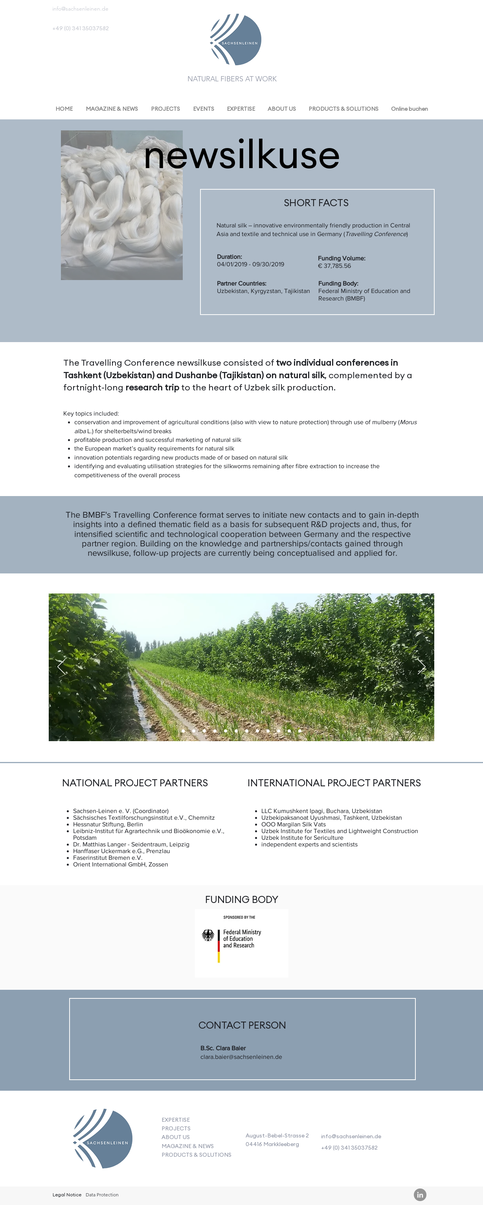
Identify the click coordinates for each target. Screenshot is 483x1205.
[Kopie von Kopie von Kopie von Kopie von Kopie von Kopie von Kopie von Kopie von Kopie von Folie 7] (289, 731)
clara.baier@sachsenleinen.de (241, 1056)
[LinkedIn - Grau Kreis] (420, 1195)
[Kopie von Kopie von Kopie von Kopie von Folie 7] (236, 731)
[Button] (102, 1141)
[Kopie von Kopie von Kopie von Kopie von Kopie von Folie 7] (246, 731)
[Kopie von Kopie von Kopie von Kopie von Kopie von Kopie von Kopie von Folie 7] (268, 731)
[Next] (422, 667)
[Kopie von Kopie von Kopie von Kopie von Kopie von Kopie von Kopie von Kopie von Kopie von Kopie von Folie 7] (299, 731)
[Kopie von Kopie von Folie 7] (193, 731)
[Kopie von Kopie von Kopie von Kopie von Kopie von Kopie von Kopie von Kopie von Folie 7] (278, 731)
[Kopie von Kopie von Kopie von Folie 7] (225, 731)
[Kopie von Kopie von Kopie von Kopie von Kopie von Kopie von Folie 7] (257, 731)
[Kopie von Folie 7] (204, 731)
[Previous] (61, 667)
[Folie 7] (183, 731)
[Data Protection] (102, 1195)
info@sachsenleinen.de (80, 8)
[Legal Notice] (67, 1195)
